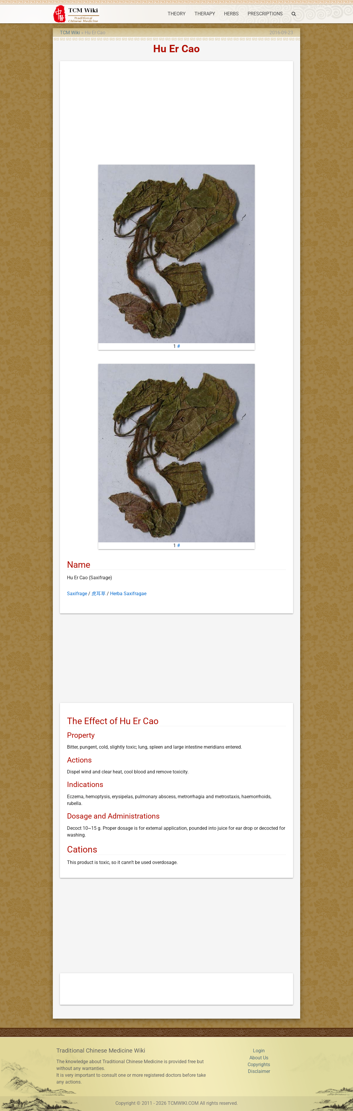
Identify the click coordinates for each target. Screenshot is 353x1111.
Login (259, 1050)
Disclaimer (259, 1071)
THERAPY (205, 14)
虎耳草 (98, 593)
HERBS (231, 14)
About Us (258, 1058)
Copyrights (259, 1064)
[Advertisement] (176, 114)
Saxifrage (77, 593)
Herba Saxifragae (128, 593)
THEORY (177, 14)
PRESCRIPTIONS (265, 14)
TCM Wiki (70, 32)
